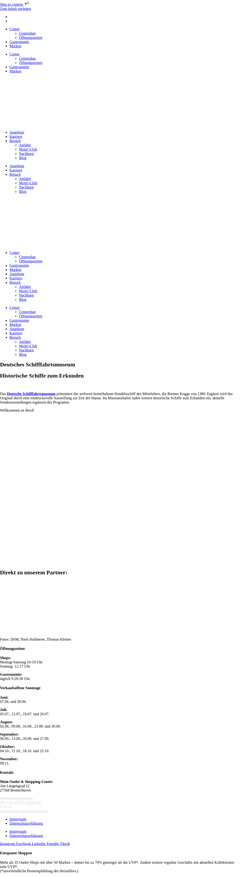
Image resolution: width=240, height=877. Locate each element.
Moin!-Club (28, 149)
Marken (15, 46)
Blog (22, 158)
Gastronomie (19, 42)
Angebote (16, 132)
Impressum (17, 819)
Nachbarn (26, 154)
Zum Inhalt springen (15, 9)
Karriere (15, 137)
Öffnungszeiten (30, 38)
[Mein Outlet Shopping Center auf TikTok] (65, 844)
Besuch (15, 141)
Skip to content (15, 4)
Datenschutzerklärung (26, 823)
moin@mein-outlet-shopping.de (24, 811)
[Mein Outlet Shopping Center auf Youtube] (53, 844)
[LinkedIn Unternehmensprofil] (39, 844)
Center (14, 29)
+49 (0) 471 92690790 (24, 803)
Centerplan (27, 33)
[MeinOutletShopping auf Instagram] (8, 844)
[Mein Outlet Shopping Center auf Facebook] (24, 844)
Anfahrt (25, 145)
